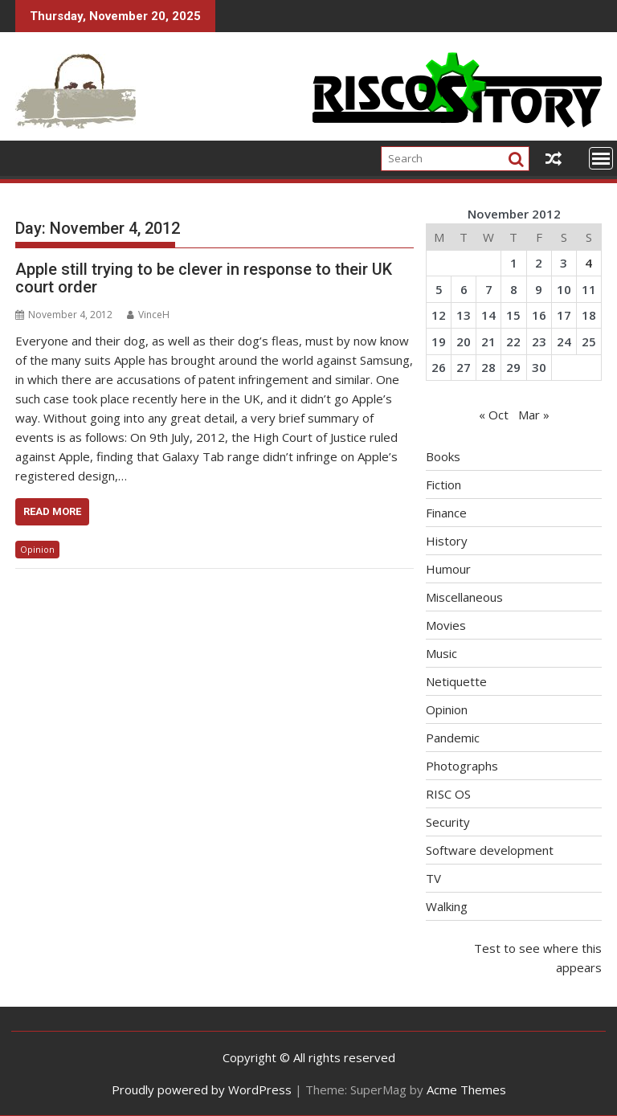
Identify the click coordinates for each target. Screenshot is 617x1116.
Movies (446, 625)
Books (443, 456)
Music (441, 653)
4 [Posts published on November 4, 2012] (588, 263)
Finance (446, 513)
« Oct (494, 415)
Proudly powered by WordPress (202, 1089)
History (447, 541)
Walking (447, 906)
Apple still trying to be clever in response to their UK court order (203, 278)
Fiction (443, 484)
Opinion (37, 549)
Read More (52, 511)
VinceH (148, 314)
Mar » (534, 415)
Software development (490, 850)
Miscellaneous (464, 597)
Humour (448, 569)
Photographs (462, 766)
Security (448, 822)
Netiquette (456, 681)
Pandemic (453, 738)
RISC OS (448, 794)
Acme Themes (466, 1089)
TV (433, 878)
